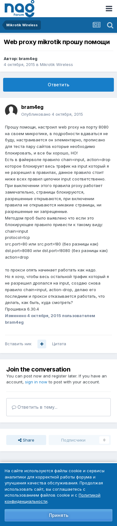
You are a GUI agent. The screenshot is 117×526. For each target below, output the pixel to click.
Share (26, 440)
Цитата (59, 343)
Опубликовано (52, 114)
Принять (58, 515)
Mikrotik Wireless (56, 64)
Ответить (58, 84)
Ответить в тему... (34, 407)
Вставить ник (18, 343)
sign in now (36, 381)
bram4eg (28, 58)
